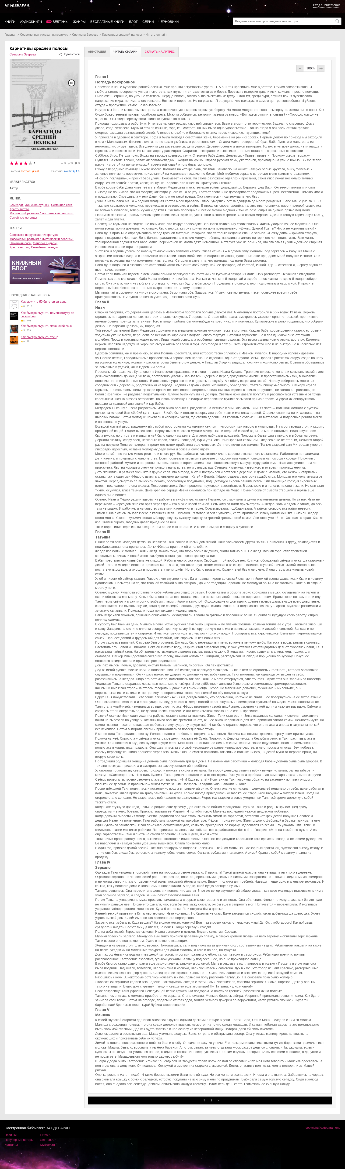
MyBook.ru (47, 1144)
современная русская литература (44, 34)
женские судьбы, (37, 205)
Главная (10, 34)
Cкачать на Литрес (160, 51)
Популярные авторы (19, 1140)
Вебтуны (60, 22)
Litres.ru (45, 1135)
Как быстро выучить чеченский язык (46, 326)
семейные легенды (23, 217)
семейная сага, (62, 205)
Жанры (79, 22)
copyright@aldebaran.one (323, 1127)
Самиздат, (17, 205)
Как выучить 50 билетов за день (44, 301)
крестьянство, (20, 209)
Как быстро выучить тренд (39, 337)
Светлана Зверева (85, 34)
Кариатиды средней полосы (122, 34)
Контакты (11, 1144)
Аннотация (97, 51)
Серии (148, 22)
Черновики (168, 22)
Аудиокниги (31, 22)
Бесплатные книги (107, 22)
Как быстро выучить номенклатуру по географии (47, 314)
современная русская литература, (34, 235)
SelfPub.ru (47, 1140)
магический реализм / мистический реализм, (42, 213)
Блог (133, 22)
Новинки (11, 1135)
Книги (10, 22)
